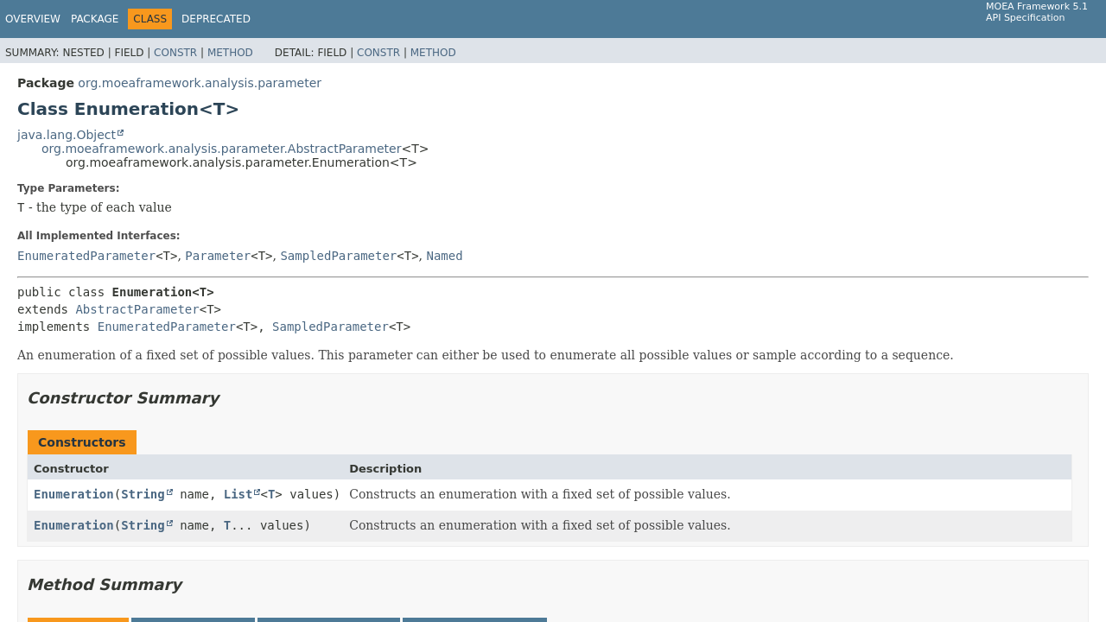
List (238, 494)
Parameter (218, 256)
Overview (32, 19)
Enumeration (74, 494)
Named (444, 256)
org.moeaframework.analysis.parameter (199, 83)
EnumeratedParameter (86, 256)
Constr (175, 53)
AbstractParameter (137, 309)
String (143, 494)
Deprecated (216, 19)
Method (230, 53)
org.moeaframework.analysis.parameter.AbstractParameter (221, 149)
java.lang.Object (66, 135)
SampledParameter (338, 256)
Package (94, 19)
